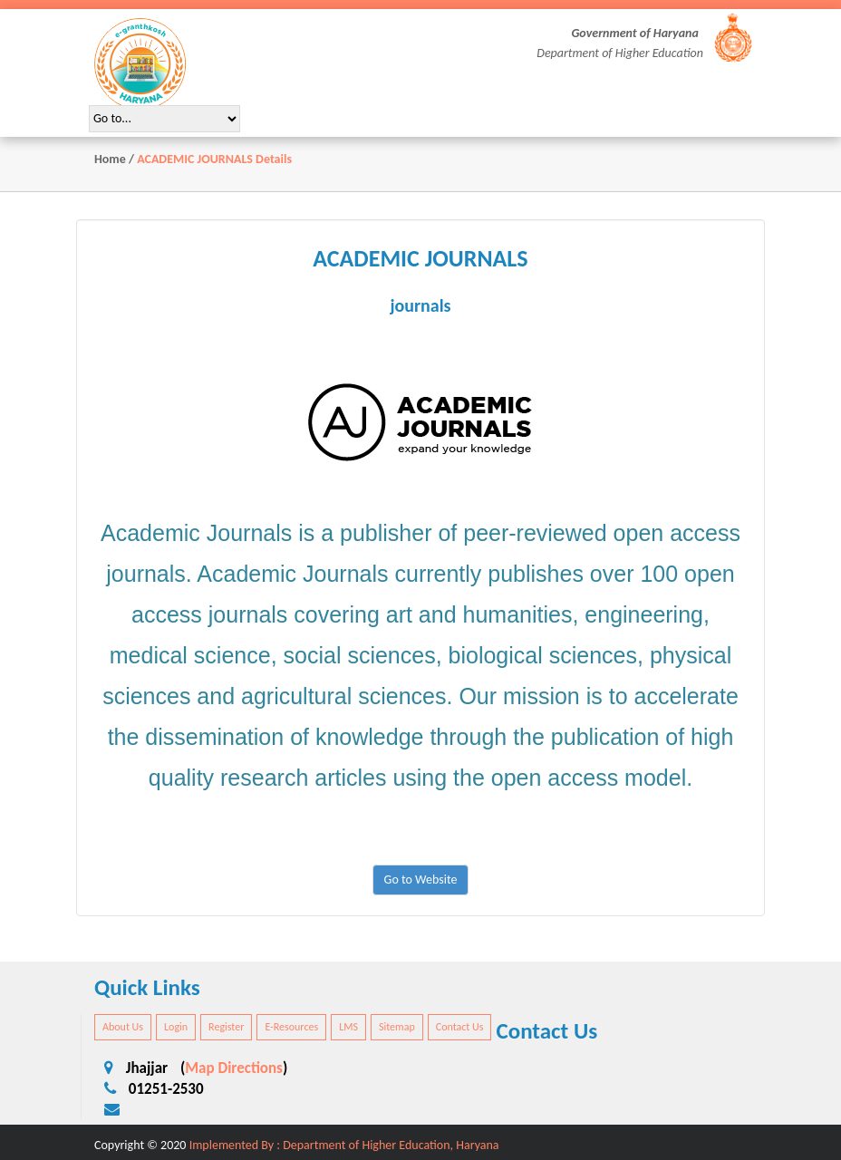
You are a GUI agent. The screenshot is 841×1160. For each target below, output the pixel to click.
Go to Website (421, 879)
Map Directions (234, 1068)
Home (110, 159)
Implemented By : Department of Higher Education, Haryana (344, 1145)
